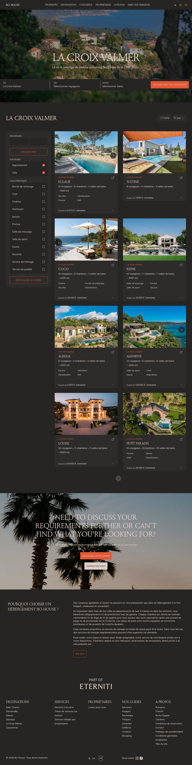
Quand (105, 83)
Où (4, 83)
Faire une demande (139, 4)
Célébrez (126, 728)
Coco (63, 269)
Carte (166, 118)
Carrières (160, 720)
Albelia (64, 356)
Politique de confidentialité (169, 732)
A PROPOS (163, 702)
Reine (131, 269)
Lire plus (80, 653)
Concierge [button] (85, 4)
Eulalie (64, 181)
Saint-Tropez (12, 707)
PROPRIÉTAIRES (103, 4)
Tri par (177, 118)
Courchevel (12, 728)
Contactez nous (95, 566)
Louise (63, 443)
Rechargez (127, 716)
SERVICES (62, 702)
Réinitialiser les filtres (28, 280)
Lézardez (127, 724)
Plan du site (162, 744)
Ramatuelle (12, 712)
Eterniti (159, 712)
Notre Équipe (163, 716)
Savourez (127, 707)
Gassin (9, 716)
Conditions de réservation (169, 724)
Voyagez (126, 712)
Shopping (127, 736)
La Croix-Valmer (12, 86)
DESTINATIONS (17, 702)
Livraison (126, 732)
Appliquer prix (28, 151)
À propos (119, 4)
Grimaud (10, 720)
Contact (160, 728)
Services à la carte (64, 707)
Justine (133, 181)
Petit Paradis (138, 443)
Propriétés (51, 4)
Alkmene (134, 356)
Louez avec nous (97, 707)
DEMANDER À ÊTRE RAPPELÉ (96, 555)
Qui (55, 83)
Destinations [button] (68, 4)
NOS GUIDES (131, 702)
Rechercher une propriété (169, 84)
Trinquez (126, 720)
